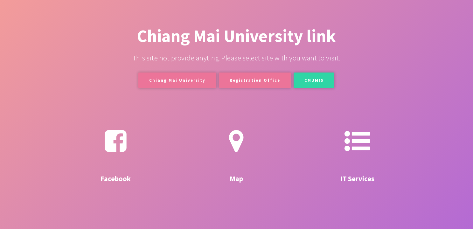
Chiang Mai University (177, 80)
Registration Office (255, 80)
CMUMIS (313, 80)
